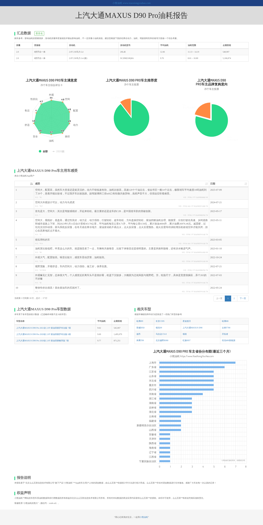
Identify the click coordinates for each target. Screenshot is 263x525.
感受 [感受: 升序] (37, 183)
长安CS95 (160, 321)
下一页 (243, 298)
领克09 (159, 328)
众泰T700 (226, 328)
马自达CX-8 (161, 334)
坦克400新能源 (228, 340)
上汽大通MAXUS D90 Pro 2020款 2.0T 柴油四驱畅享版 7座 (42, 340)
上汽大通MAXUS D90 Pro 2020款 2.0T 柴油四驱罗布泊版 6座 (43, 334)
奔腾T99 (140, 340)
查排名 (39, 33)
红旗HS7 (186, 340)
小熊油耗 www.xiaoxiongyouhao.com (131, 3)
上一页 (219, 298)
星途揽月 (187, 321)
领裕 (185, 334)
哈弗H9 (139, 321)
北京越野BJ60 (162, 340)
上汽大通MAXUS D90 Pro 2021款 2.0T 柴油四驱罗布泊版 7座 (43, 328)
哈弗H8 (225, 321)
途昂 (138, 334)
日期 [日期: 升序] (212, 183)
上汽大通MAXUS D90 (192, 328)
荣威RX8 (140, 328)
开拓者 (225, 334)
